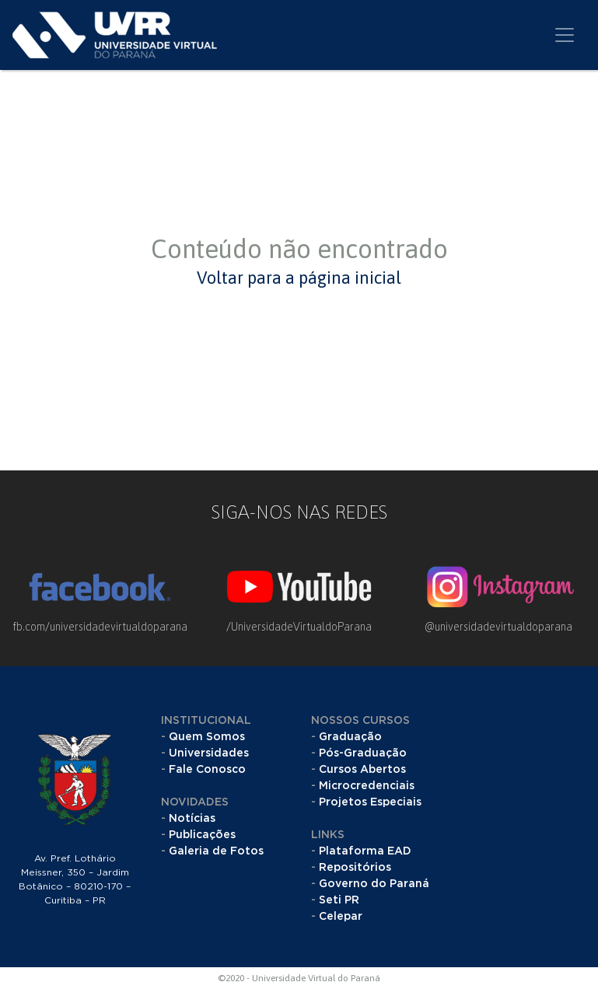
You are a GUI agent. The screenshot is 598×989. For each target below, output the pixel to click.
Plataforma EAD (365, 851)
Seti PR (339, 900)
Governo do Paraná (374, 884)
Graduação (350, 737)
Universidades (209, 753)
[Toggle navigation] (565, 35)
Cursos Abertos (362, 769)
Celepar (340, 916)
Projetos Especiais (370, 802)
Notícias (192, 818)
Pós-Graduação (363, 753)
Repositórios (355, 867)
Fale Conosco (207, 769)
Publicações (202, 835)
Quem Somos (207, 737)
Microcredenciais (366, 786)
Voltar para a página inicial (299, 277)
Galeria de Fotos (216, 851)
